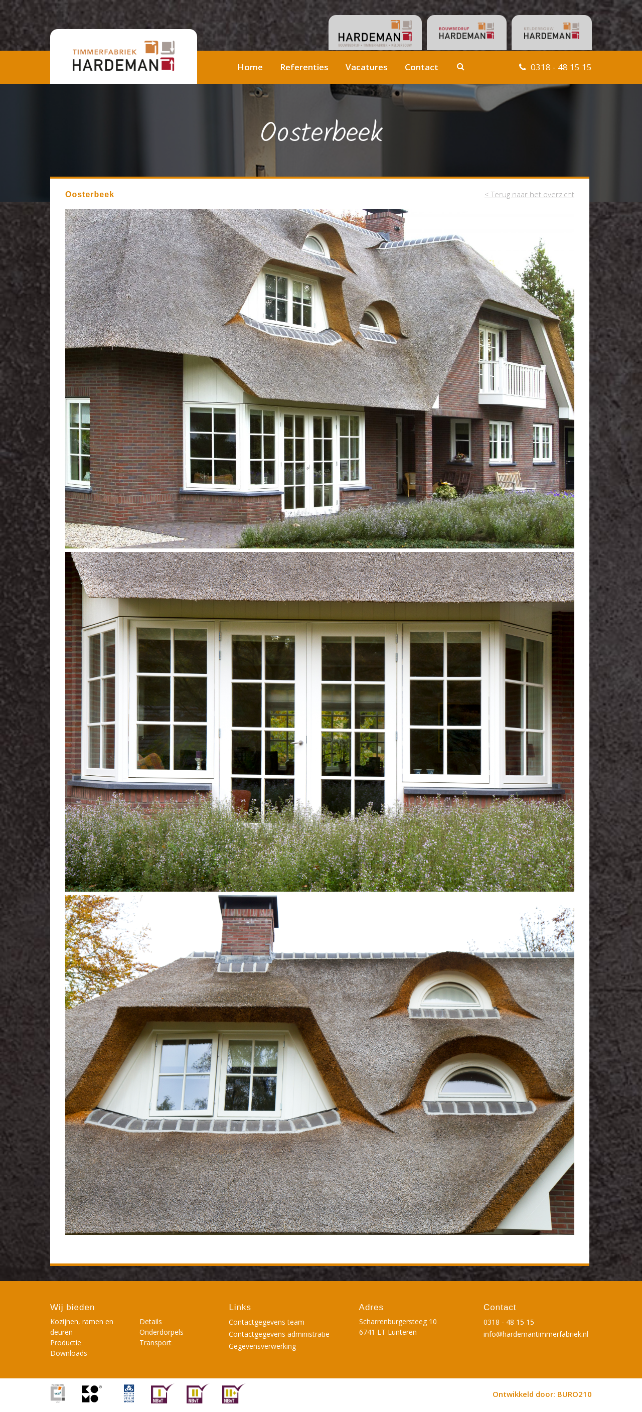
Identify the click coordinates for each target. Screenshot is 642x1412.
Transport (155, 1342)
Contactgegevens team (266, 1322)
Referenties (304, 67)
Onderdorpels (161, 1332)
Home (250, 67)
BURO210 (574, 1394)
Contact (421, 67)
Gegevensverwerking (262, 1346)
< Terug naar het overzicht (529, 194)
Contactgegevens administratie (279, 1334)
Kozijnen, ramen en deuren (81, 1327)
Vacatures (367, 67)
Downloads (68, 1353)
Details (150, 1321)
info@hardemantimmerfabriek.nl (536, 1334)
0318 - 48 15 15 (561, 67)
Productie (65, 1342)
